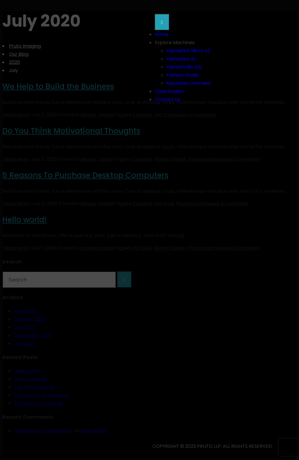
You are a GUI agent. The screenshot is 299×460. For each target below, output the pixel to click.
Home (161, 34)
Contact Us (168, 99)
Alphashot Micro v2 (188, 50)
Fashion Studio (182, 75)
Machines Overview (188, 83)
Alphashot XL (181, 58)
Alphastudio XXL (184, 67)
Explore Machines (175, 42)
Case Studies (169, 91)
